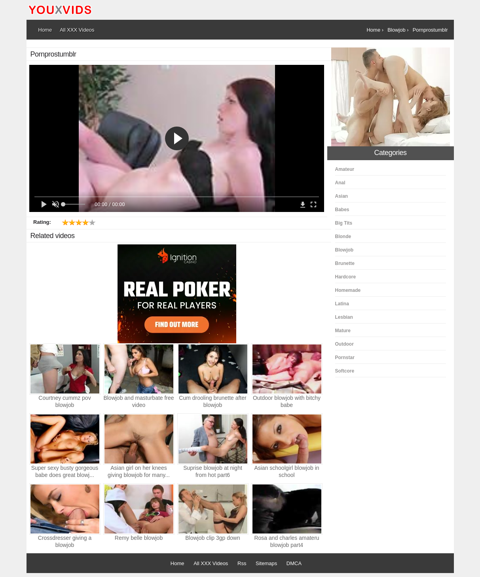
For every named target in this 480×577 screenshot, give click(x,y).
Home (177, 563)
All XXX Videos (211, 563)
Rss (241, 563)
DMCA (294, 563)
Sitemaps (266, 563)
